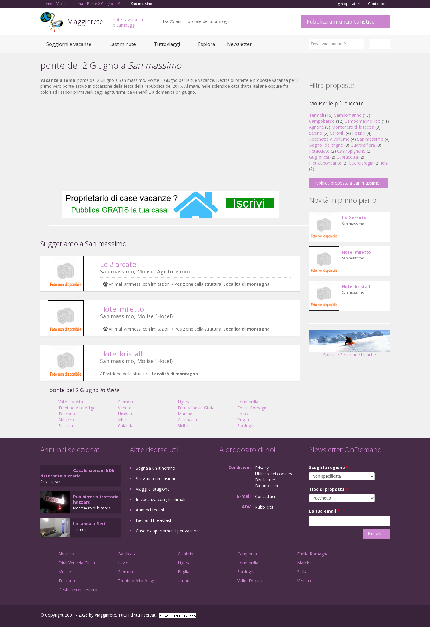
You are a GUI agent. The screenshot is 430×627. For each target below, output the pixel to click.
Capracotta (347, 157)
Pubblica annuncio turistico (341, 21)
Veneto (125, 408)
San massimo (370, 139)
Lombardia (247, 402)
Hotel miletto (122, 309)
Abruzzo (66, 419)
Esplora (206, 44)
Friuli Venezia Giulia (196, 408)
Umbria (125, 414)
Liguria (184, 402)
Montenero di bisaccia (352, 127)
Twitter (372, 616)
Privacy (262, 468)
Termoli (316, 115)
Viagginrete (85, 21)
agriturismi (135, 19)
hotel (118, 19)
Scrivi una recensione (156, 478)
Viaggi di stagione (153, 489)
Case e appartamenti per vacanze (168, 531)
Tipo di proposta (328, 489)
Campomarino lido (362, 121)
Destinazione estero (77, 589)
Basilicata (67, 425)
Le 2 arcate (118, 264)
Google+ (358, 616)
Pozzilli (358, 133)
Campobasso (322, 121)
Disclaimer (265, 479)
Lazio (242, 414)
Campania (187, 419)
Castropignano (352, 151)
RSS (386, 616)
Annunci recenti (150, 510)
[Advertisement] (170, 143)
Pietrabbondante (325, 163)
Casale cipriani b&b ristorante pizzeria (77, 473)
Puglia (243, 419)
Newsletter (239, 44)
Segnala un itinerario (155, 468)
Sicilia (183, 425)
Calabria (125, 425)
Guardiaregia (361, 163)
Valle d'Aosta (70, 402)
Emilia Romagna (253, 408)
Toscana (66, 414)
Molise (124, 419)
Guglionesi (319, 157)
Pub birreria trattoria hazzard (96, 499)
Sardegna (246, 425)
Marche (185, 414)
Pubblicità (264, 507)
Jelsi (384, 163)
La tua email (324, 511)
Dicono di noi (268, 485)
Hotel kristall (121, 354)
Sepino (315, 133)
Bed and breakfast (153, 520)
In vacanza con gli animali (160, 499)
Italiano (380, 44)
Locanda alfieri (89, 523)
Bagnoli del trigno (326, 145)
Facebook (344, 616)
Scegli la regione (328, 467)
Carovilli (337, 133)
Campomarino (348, 115)
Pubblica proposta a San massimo (347, 183)
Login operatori (347, 4)
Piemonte (127, 402)
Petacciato (319, 151)
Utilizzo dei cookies (273, 474)
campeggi (125, 25)
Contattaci (377, 4)
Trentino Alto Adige (77, 408)
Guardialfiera (363, 145)
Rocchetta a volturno (329, 139)
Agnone (316, 127)
